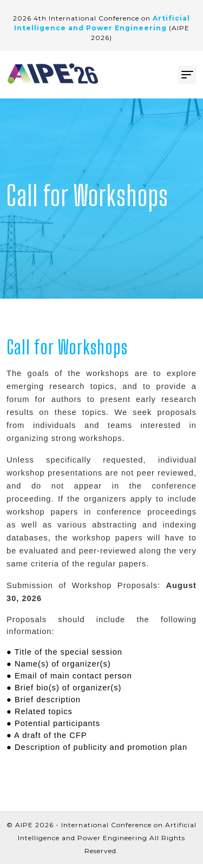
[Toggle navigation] (187, 74)
